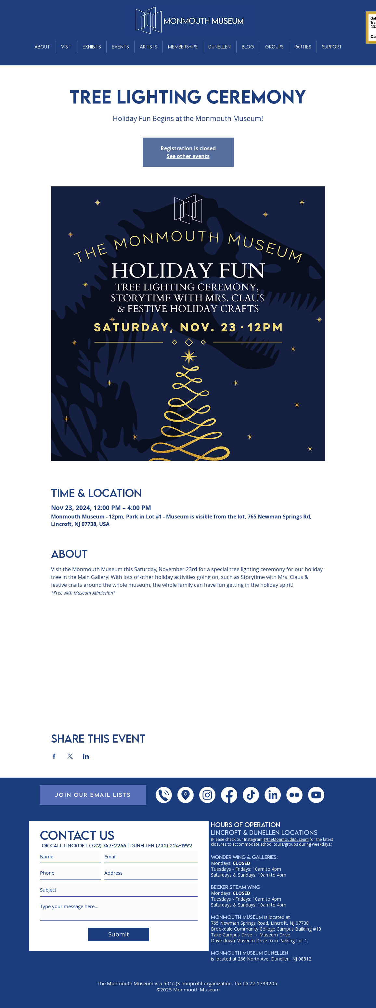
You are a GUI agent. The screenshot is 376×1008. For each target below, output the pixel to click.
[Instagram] (207, 795)
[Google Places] (185, 795)
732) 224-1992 (174, 845)
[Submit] (118, 934)
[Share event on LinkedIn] (86, 756)
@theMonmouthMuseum (286, 839)
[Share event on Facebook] (54, 756)
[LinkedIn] (273, 795)
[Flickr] (294, 795)
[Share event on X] (70, 756)
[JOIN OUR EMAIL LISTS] (93, 795)
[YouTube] (316, 795)
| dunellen (141, 845)
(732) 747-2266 (107, 845)
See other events (188, 156)
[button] (42, 47)
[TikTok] (251, 795)
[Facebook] (229, 795)
